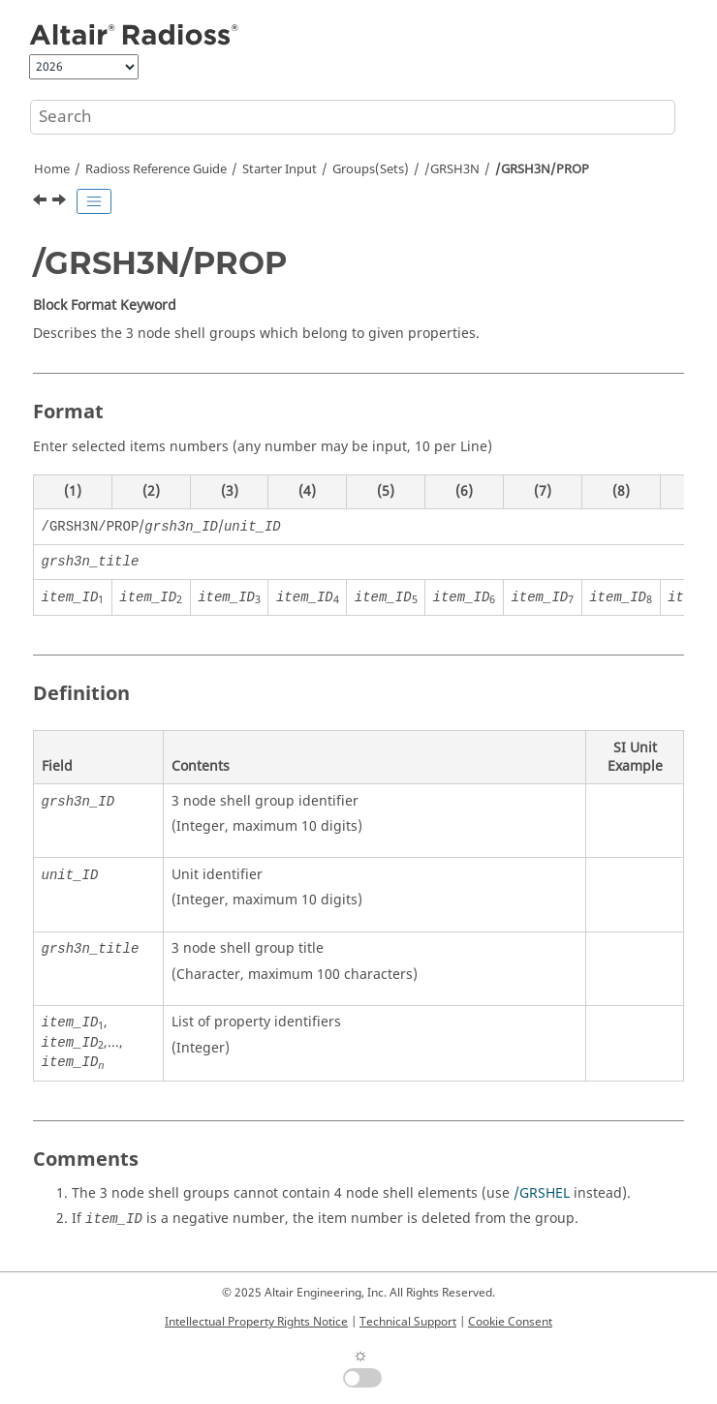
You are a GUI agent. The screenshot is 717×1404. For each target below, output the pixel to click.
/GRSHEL (542, 1193)
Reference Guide (156, 169)
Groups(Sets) (370, 169)
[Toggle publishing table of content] (94, 201)
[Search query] (352, 117)
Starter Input (279, 169)
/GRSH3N (452, 169)
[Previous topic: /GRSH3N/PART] (41, 202)
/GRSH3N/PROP (542, 169)
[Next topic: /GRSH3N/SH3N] (61, 202)
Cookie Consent (510, 1321)
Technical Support (407, 1321)
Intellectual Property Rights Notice (256, 1321)
